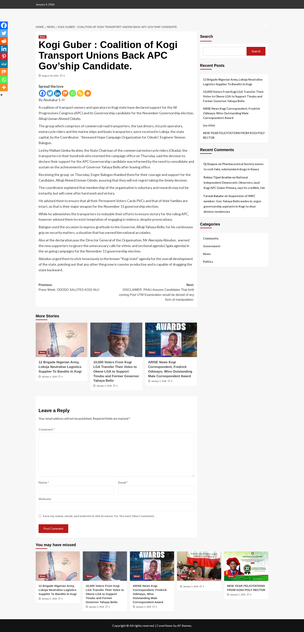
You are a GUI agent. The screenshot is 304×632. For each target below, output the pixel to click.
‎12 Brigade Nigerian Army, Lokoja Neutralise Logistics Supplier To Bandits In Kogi (60, 366)
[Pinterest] (4, 56)
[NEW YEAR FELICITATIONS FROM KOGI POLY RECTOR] (246, 566)
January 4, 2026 (49, 376)
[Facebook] (42, 93)
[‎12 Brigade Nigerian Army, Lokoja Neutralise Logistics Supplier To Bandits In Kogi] (61, 340)
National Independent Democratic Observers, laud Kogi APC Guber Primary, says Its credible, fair (234, 182)
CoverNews (165, 625)
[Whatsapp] (72, 93)
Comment (47, 429)
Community (210, 238)
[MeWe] (4, 64)
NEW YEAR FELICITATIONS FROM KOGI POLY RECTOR (234, 135)
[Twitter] (50, 93)
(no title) (209, 125)
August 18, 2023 (50, 75)
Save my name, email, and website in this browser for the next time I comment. (99, 516)
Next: (155, 292)
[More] (87, 93)
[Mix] (65, 93)
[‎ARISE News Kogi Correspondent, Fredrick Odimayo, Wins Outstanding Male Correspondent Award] (171, 340)
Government (211, 246)
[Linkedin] (57, 93)
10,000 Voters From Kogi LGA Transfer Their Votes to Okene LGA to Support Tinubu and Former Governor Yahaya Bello (116, 371)
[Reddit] (4, 41)
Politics (208, 261)
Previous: (77, 287)
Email (123, 482)
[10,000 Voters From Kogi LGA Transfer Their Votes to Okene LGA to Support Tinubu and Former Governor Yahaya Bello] (116, 340)
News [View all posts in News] (42, 37)
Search (206, 36)
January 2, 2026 (237, 594)
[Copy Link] (80, 93)
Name (44, 482)
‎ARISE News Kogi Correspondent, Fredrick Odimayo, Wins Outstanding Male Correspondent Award (231, 113)
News (207, 254)
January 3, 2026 (104, 386)
